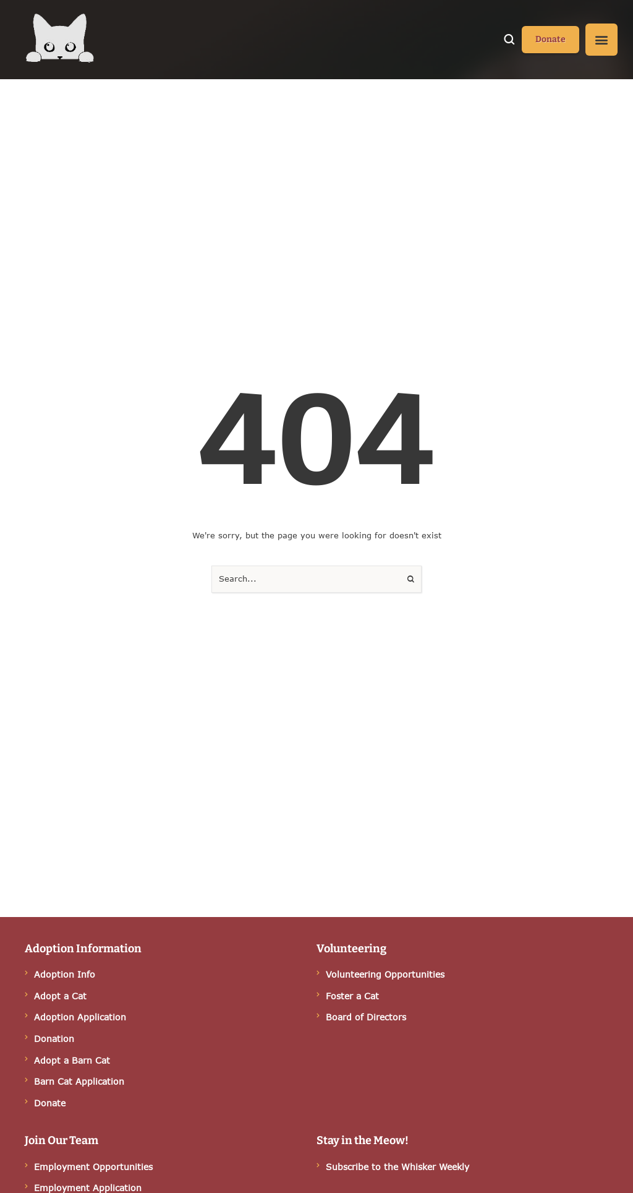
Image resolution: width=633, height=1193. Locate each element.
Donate (50, 1103)
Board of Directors (366, 1017)
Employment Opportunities (93, 1166)
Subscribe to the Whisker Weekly (397, 1166)
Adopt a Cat (60, 996)
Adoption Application (80, 1017)
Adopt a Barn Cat (72, 1060)
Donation (54, 1038)
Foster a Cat (352, 996)
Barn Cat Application (79, 1081)
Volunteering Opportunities (385, 974)
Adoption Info (64, 974)
